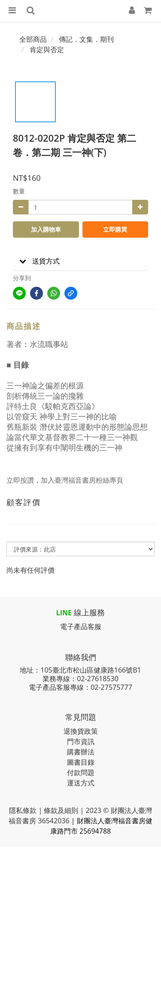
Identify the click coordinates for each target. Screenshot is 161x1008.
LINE (64, 612)
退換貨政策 (81, 731)
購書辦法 (80, 752)
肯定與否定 (47, 49)
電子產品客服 (80, 626)
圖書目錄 (80, 762)
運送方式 (80, 783)
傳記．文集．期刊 (86, 39)
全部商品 (33, 39)
